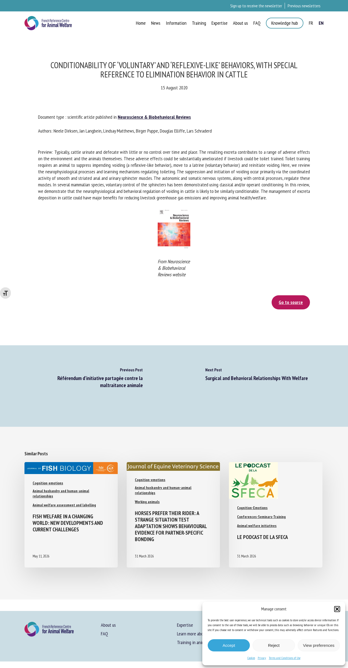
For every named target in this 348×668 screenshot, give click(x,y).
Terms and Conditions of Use (284, 658)
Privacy (262, 658)
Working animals (147, 501)
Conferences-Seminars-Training (261, 516)
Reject (274, 645)
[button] (337, 609)
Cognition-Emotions (252, 507)
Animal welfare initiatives (256, 525)
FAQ (104, 634)
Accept (229, 645)
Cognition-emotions (48, 483)
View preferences (319, 645)
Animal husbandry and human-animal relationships (61, 493)
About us (108, 625)
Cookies (251, 658)
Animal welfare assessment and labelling (64, 505)
